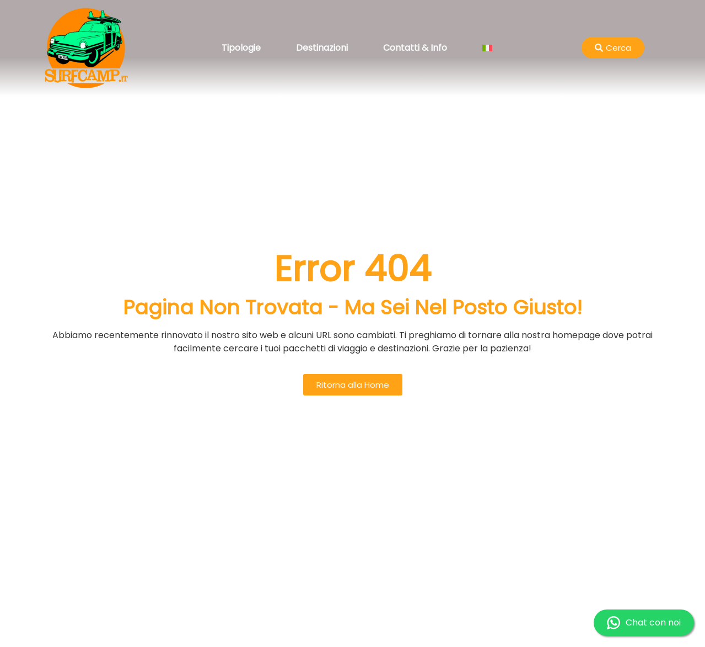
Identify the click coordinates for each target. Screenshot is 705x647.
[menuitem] (487, 48)
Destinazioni (322, 47)
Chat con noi (644, 622)
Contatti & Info (415, 47)
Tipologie (241, 47)
